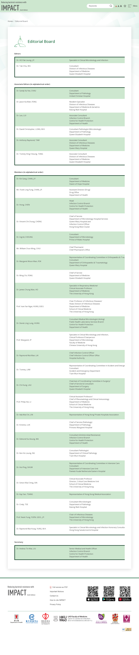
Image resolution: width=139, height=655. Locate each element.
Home (10, 21)
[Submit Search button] (110, 6)
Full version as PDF (60, 587)
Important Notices (57, 591)
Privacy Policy (55, 604)
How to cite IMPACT (58, 600)
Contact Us (54, 596)
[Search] (99, 6)
